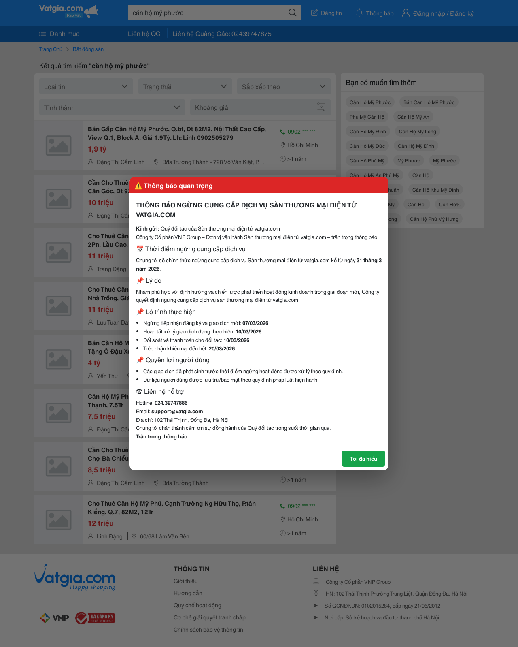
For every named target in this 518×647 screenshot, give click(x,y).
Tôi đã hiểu (363, 458)
